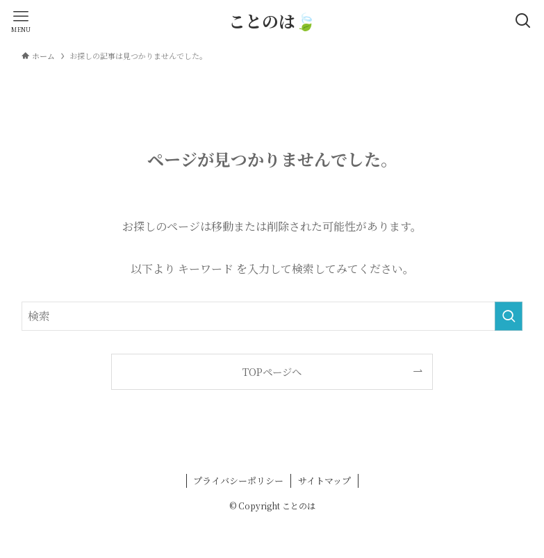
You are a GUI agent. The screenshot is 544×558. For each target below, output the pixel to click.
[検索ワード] (272, 316)
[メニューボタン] (21, 21)
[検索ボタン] (523, 21)
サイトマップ (324, 480)
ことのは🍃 (272, 21)
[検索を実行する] (508, 316)
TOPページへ (272, 371)
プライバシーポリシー (238, 480)
